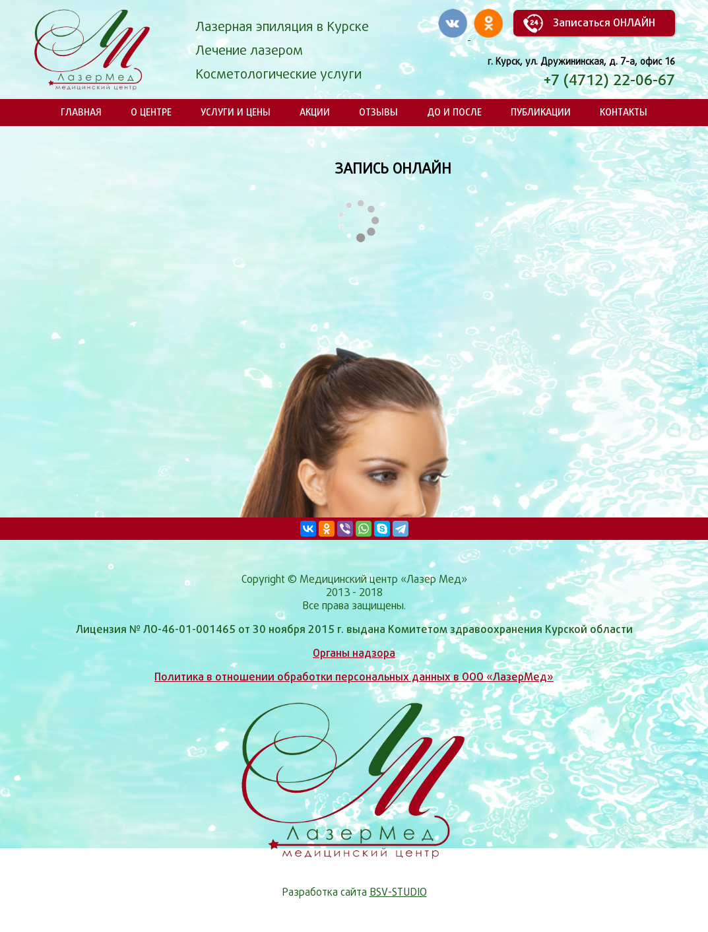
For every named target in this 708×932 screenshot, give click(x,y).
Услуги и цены (236, 111)
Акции (315, 111)
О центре (151, 111)
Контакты (623, 111)
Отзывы (378, 111)
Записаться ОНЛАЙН (604, 23)
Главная (81, 111)
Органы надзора (354, 653)
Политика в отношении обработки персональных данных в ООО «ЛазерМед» (354, 677)
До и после (454, 111)
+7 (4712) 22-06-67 (609, 79)
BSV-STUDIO (398, 892)
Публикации (541, 111)
